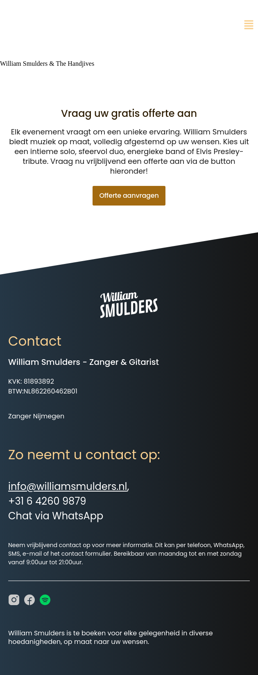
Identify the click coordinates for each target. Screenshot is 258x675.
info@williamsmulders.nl (67, 486)
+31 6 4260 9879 (47, 501)
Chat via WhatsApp (55, 516)
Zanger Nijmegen (36, 416)
